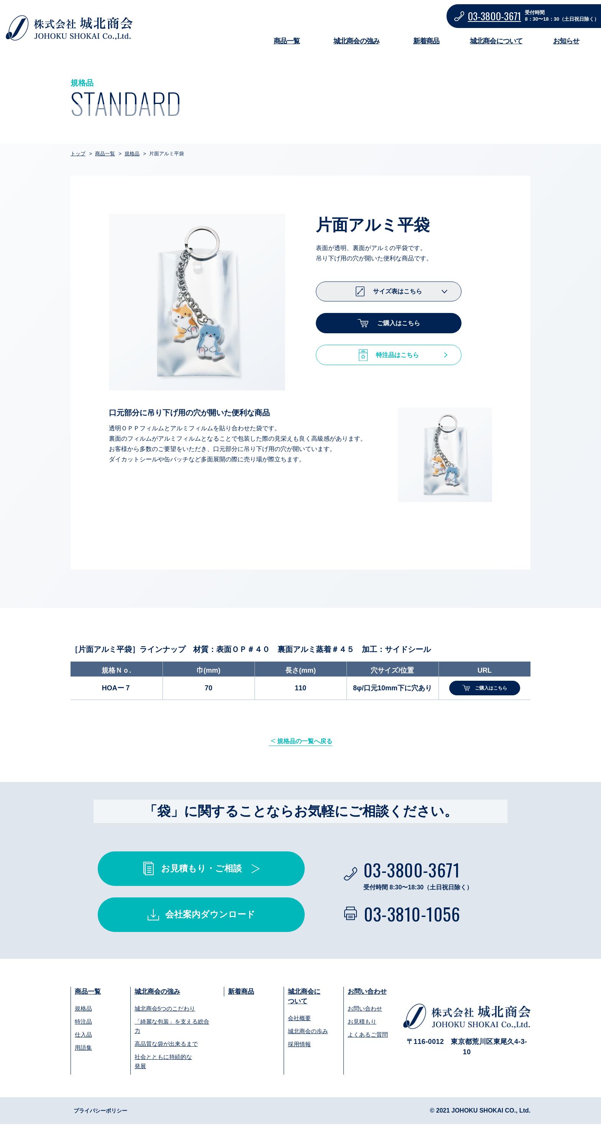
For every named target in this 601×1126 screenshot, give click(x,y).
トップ (78, 153)
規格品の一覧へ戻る (305, 742)
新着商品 (426, 41)
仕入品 (83, 1036)
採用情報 (299, 1047)
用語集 (83, 1049)
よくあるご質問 (368, 1036)
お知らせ (566, 41)
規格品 (132, 153)
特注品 (83, 1023)
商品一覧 (287, 41)
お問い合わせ (368, 993)
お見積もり (362, 1023)
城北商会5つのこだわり (165, 1010)
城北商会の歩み (308, 1034)
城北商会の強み (356, 41)
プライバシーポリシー (104, 1112)
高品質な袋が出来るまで (166, 1045)
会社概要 (299, 1020)
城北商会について (496, 41)
